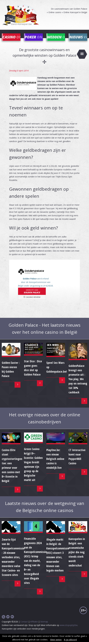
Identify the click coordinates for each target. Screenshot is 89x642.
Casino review (31, 301)
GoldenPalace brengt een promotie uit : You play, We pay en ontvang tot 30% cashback (78, 383)
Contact (24, 626)
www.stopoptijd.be (69, 629)
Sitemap (44, 626)
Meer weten (56, 639)
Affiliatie (34, 626)
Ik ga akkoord (70, 639)
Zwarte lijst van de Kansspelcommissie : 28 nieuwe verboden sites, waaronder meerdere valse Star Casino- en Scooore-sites (13, 561)
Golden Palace (32, 295)
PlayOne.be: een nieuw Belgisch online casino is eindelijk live (55, 463)
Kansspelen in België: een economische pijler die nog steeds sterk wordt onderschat (77, 556)
